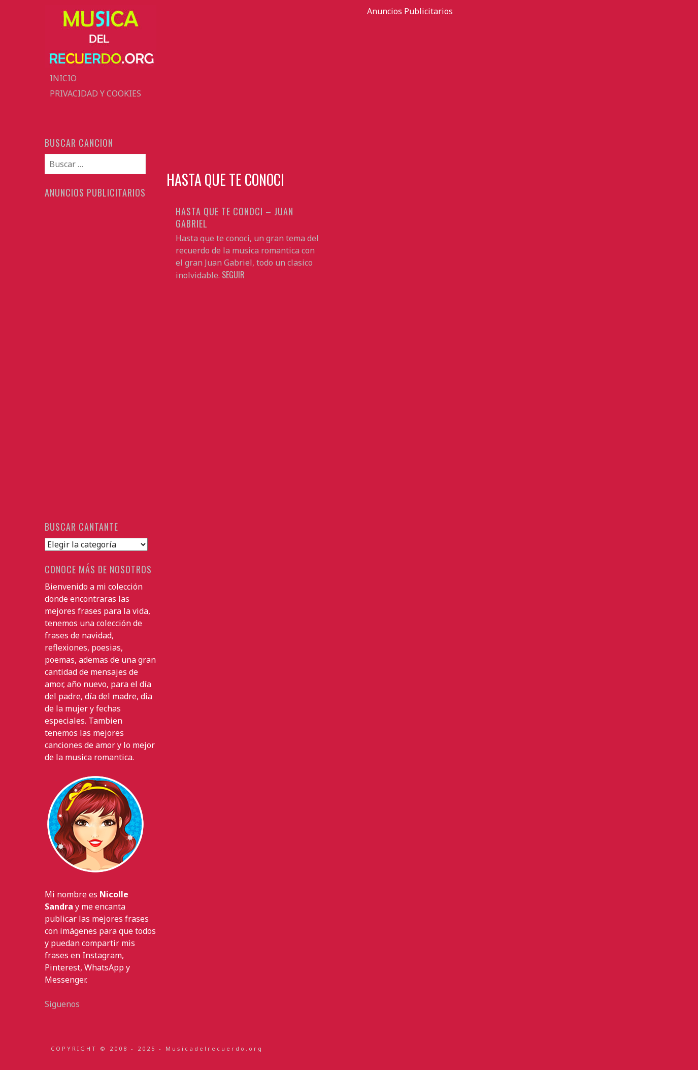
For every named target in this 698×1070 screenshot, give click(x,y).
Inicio (63, 78)
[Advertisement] (410, 88)
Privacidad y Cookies (95, 93)
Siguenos (62, 1004)
